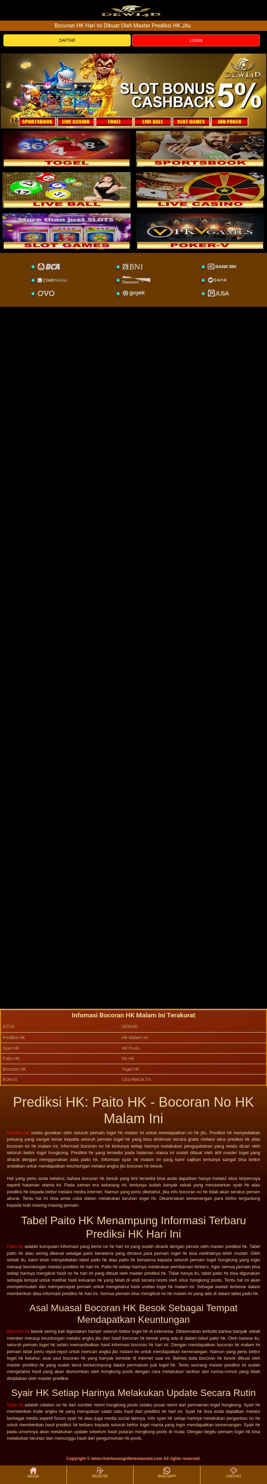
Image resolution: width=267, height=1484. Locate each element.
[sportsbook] (67, 190)
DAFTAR (67, 40)
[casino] (200, 190)
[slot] (200, 149)
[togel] (67, 149)
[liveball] (200, 231)
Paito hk (15, 1246)
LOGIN (195, 40)
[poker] (67, 231)
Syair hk (15, 1404)
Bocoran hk (18, 1331)
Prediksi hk (18, 1132)
